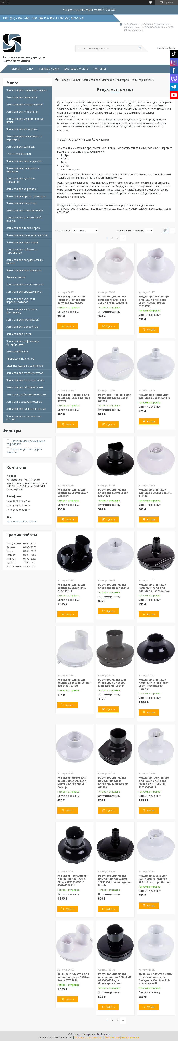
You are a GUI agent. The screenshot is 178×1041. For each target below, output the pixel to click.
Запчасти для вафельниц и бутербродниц (22, 342)
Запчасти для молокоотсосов (24, 284)
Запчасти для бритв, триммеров (26, 196)
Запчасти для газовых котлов (24, 373)
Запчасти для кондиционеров (24, 210)
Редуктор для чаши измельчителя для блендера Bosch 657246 (154, 588)
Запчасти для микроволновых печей (24, 120)
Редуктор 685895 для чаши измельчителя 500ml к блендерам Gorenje (71, 782)
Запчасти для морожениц (22, 326)
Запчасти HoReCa (17, 351)
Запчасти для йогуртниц (21, 203)
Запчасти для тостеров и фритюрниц (22, 310)
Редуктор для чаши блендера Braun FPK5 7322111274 (71, 588)
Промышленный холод (20, 358)
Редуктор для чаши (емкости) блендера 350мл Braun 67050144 (112, 300)
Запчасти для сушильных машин (26, 408)
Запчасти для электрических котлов (24, 417)
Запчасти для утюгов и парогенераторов (20, 300)
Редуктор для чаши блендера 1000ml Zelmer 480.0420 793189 (74, 683)
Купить (70, 326)
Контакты (100, 68)
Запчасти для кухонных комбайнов (20, 180)
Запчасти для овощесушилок (24, 291)
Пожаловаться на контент (88, 1037)
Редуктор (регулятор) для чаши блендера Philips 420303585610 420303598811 (72, 880)
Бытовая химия (15, 277)
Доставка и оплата (76, 68)
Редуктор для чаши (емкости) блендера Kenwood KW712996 (71, 300)
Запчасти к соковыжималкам (24, 401)
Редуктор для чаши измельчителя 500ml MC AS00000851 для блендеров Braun (115, 978)
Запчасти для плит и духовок (24, 161)
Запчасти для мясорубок (21, 129)
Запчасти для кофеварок (21, 189)
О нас (30, 68)
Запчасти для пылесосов (21, 97)
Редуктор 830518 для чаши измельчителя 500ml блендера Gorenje (155, 879)
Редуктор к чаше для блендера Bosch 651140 (154, 396)
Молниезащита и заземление (24, 365)
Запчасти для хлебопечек (22, 111)
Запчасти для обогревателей (24, 387)
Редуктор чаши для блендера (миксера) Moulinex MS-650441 (112, 683)
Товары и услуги (49, 68)
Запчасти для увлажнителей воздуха (23, 219)
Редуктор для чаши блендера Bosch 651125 (114, 586)
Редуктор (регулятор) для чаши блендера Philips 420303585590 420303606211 (154, 782)
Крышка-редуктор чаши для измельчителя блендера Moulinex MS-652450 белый (156, 978)
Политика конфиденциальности (122, 1037)
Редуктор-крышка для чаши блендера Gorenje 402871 (73, 398)
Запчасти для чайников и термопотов (21, 251)
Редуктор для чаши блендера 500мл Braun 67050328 (72, 493)
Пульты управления (18, 153)
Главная (16, 68)
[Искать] (139, 48)
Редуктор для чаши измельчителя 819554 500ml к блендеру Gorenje (153, 684)
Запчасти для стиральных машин (26, 90)
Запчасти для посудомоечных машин (24, 261)
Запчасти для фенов (19, 334)
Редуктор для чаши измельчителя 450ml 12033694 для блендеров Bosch (115, 880)
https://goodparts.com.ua (21, 521)
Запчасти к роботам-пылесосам (26, 394)
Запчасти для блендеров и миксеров (22, 169)
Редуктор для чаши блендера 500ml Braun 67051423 (113, 493)
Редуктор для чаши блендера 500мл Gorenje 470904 (155, 493)
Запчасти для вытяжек (20, 146)
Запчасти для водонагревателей (26, 235)
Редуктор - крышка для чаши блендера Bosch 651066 (114, 398)
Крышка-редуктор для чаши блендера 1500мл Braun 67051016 (73, 977)
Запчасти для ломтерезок (22, 319)
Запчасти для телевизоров (23, 228)
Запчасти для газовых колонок (25, 380)
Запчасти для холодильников (24, 104)
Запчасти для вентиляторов (23, 270)
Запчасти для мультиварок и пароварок (24, 138)
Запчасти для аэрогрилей (22, 242)
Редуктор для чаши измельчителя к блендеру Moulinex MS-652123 (114, 782)
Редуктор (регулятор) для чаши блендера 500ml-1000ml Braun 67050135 (154, 301)
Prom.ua (105, 1034)
